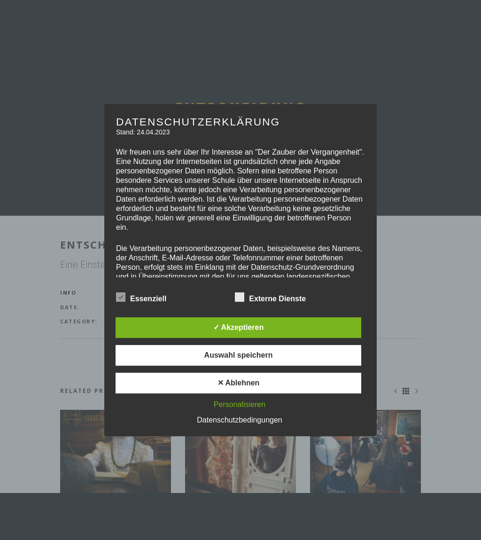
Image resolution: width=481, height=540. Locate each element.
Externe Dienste (270, 297)
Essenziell (141, 297)
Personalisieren (239, 404)
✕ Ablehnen (238, 383)
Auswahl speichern (238, 355)
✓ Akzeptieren (238, 327)
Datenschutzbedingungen (239, 420)
